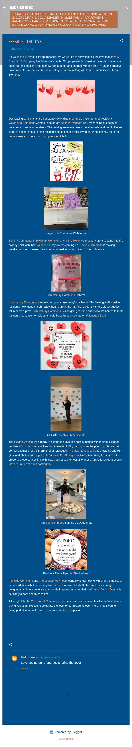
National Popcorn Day (74, 122)
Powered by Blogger (66, 732)
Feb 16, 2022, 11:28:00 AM (48, 657)
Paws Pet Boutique (64, 455)
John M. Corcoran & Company (39, 601)
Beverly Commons (20, 240)
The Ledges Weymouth (53, 580)
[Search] (128, 8)
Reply (24, 668)
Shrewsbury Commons (47, 240)
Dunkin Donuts (109, 589)
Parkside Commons (52, 522)
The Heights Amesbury (82, 240)
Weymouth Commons (22, 122)
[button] (121, 40)
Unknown (28, 657)
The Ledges (80, 573)
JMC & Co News (21, 7)
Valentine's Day (22, 56)
